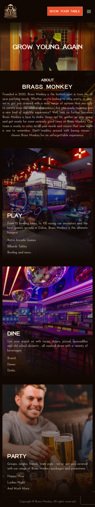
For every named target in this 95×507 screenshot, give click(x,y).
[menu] (89, 11)
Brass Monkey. (43, 501)
